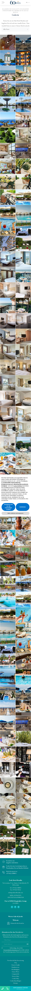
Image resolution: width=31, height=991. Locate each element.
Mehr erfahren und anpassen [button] (15, 513)
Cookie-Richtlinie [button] (17, 486)
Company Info (15, 974)
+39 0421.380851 (16, 888)
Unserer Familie (15, 965)
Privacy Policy (15, 976)
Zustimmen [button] (23, 507)
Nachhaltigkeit (15, 969)
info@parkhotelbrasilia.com (15, 892)
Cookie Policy (15, 978)
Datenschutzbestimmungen (10, 950)
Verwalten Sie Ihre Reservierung (15, 960)
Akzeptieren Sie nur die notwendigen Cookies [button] (8, 507)
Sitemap (15, 983)
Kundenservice (15, 967)
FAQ (15, 963)
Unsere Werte (15, 972)
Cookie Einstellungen (15, 981)
